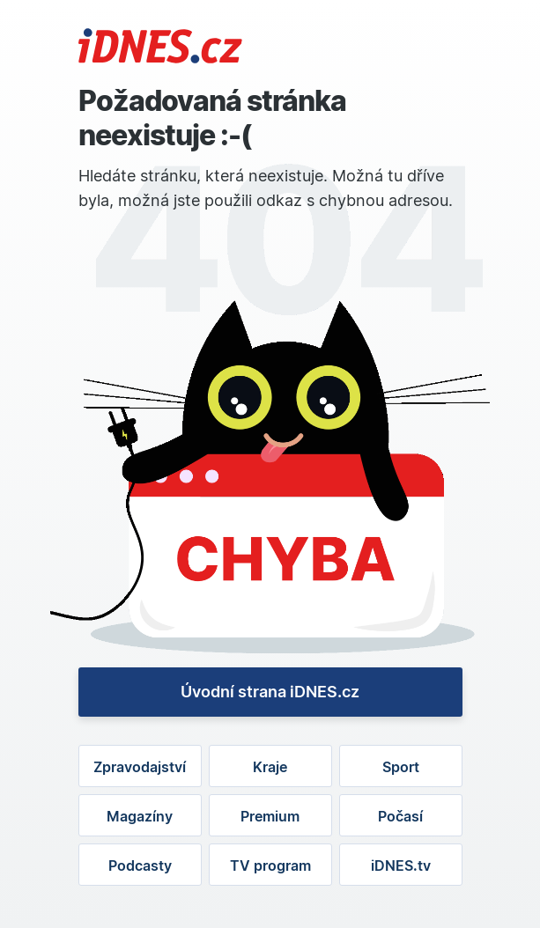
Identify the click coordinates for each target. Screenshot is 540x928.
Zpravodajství (139, 767)
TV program (270, 865)
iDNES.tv (401, 865)
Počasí (400, 816)
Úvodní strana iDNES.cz (270, 691)
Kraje (270, 767)
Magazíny (140, 816)
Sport (400, 767)
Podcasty (140, 865)
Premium (270, 816)
